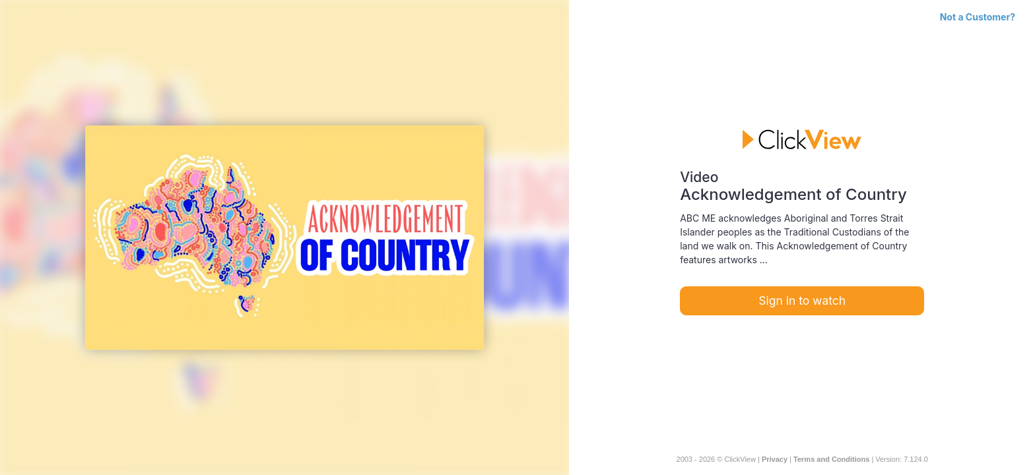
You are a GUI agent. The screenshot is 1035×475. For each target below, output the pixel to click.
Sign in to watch (802, 300)
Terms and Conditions (831, 459)
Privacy (774, 459)
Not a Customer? (977, 16)
